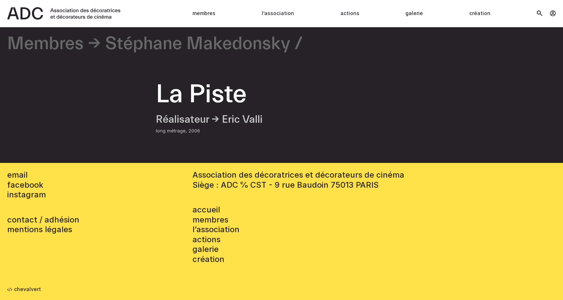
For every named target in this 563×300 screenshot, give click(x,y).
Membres (203, 13)
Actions (349, 13)
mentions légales (39, 229)
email (17, 174)
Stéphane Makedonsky (197, 43)
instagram (26, 194)
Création (479, 13)
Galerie (414, 13)
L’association (278, 13)
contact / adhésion (43, 219)
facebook (25, 184)
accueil (206, 209)
